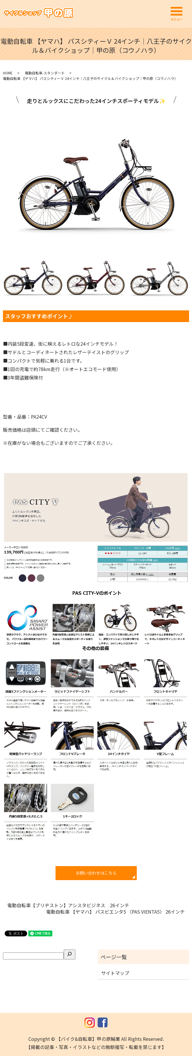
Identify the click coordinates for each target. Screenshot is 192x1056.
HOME (8, 72)
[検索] (69, 954)
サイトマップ (115, 972)
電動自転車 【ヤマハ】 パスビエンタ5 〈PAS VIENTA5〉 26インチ (115, 911)
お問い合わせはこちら (96, 873)
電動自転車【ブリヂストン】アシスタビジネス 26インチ (68, 905)
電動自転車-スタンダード (45, 72)
